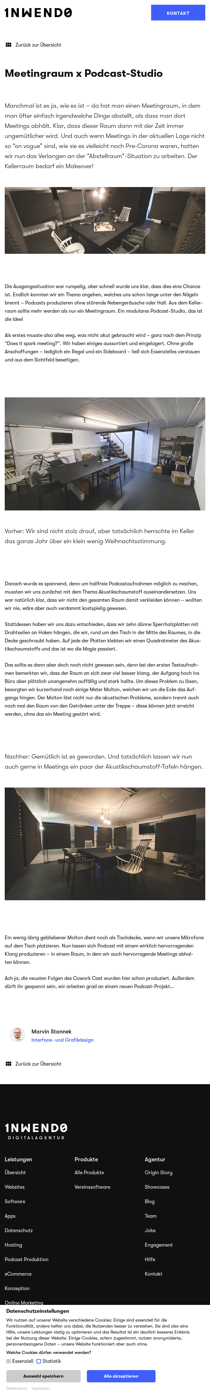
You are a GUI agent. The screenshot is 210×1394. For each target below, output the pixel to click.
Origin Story (159, 1172)
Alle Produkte (89, 1172)
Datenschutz (19, 1230)
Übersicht (15, 1172)
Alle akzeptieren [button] (121, 1376)
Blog (150, 1201)
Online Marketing (24, 1303)
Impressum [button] (41, 1388)
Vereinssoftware (92, 1187)
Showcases (157, 1187)
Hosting (13, 1245)
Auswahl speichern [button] (43, 1376)
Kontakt (178, 13)
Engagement (159, 1245)
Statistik (52, 1361)
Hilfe (150, 1259)
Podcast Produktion (26, 1259)
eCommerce (18, 1274)
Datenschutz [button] (16, 1388)
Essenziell (22, 1361)
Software (15, 1201)
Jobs (150, 1230)
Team (150, 1216)
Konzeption (17, 1288)
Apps (10, 1216)
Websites (15, 1187)
